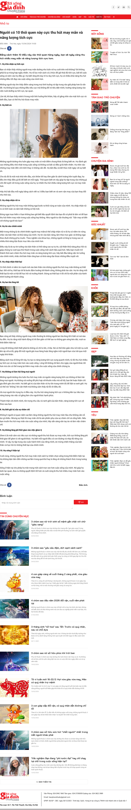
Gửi (81, 502)
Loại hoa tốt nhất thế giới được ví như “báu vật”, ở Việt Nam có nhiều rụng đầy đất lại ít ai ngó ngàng (120, 337)
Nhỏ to (99, 17)
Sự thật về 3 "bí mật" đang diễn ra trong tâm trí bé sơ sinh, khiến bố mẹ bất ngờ (120, 82)
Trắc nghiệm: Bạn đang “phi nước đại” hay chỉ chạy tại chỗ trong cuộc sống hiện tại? (58, 760)
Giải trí (91, 17)
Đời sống (24, 17)
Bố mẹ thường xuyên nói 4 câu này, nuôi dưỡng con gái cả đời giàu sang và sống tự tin (120, 42)
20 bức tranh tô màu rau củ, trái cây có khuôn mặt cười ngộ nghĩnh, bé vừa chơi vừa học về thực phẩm (120, 69)
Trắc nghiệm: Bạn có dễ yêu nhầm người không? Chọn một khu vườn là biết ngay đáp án (120, 464)
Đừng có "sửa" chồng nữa (119, 116)
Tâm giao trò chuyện (38, 17)
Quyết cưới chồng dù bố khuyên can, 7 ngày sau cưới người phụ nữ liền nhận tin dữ (119, 246)
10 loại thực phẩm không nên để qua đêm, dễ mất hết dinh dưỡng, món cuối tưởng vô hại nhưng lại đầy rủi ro (120, 309)
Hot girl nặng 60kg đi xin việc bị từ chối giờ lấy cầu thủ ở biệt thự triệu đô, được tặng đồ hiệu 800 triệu (120, 373)
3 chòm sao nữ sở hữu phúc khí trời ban (53, 653)
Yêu (85, 17)
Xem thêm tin (45, 782)
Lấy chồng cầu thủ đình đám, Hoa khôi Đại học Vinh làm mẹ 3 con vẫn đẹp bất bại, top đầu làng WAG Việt (120, 387)
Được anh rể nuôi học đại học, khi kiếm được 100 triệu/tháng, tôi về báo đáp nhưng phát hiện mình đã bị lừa (120, 233)
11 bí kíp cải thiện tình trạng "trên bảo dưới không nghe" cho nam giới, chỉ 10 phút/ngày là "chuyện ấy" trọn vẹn (120, 324)
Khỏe (74, 17)
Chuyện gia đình (54, 17)
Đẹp (80, 17)
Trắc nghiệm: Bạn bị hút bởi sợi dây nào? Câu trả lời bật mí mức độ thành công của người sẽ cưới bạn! (120, 450)
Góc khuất (66, 17)
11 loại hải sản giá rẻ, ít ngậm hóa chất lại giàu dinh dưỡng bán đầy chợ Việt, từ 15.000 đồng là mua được (120, 296)
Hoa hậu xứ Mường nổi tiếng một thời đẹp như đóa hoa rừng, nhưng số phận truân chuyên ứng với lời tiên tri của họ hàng (120, 360)
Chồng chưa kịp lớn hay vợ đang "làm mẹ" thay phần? (120, 131)
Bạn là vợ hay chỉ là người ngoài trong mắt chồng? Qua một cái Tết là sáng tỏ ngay (120, 182)
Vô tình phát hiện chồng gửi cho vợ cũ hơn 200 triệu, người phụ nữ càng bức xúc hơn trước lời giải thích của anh (120, 274)
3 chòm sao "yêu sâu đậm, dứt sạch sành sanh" (56, 547)
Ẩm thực (107, 17)
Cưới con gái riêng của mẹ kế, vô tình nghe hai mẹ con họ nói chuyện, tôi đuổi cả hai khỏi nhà (120, 210)
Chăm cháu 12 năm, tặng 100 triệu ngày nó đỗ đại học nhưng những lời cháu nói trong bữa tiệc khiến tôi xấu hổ (120, 197)
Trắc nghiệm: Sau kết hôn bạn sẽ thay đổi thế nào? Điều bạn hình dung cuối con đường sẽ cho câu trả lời (120, 423)
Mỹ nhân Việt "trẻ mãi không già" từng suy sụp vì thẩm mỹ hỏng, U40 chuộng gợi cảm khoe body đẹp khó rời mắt (120, 401)
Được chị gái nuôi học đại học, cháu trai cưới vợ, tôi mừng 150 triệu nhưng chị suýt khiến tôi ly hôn (119, 169)
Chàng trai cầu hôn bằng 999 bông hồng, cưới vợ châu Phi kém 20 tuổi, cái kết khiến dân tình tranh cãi (120, 437)
